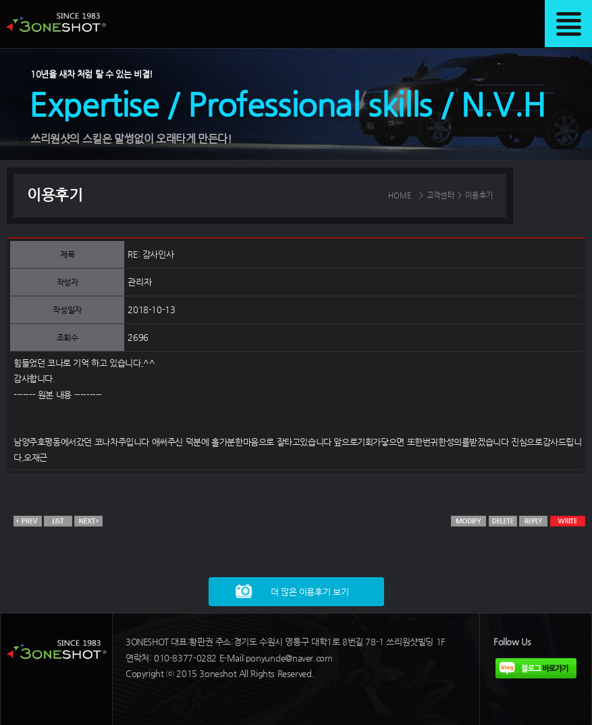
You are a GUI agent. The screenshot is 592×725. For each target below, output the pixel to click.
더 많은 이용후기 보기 (309, 592)
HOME (400, 195)
